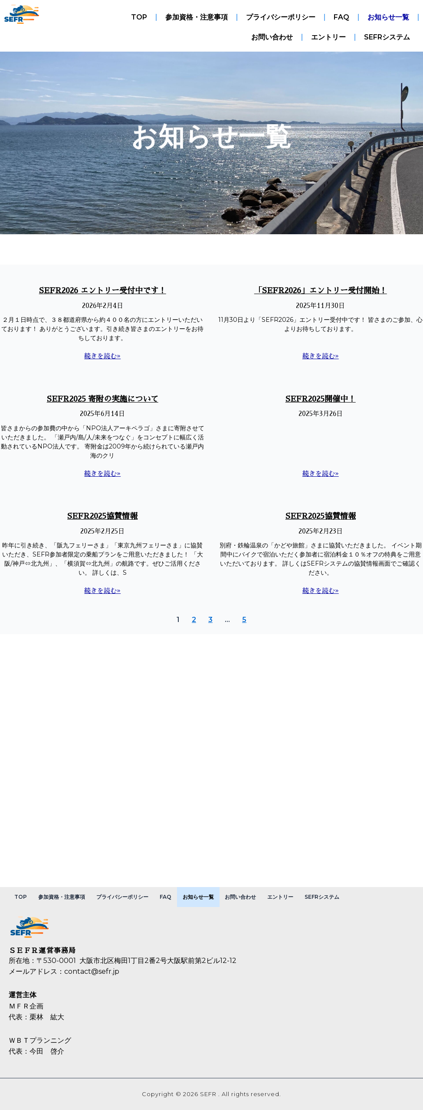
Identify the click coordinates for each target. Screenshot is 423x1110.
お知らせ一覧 (388, 17)
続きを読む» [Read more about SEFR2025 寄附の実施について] (102, 473)
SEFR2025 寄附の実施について (102, 399)
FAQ (341, 17)
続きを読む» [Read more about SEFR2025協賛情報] (102, 590)
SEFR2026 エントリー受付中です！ (102, 291)
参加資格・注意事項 (196, 17)
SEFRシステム (387, 37)
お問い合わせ (272, 37)
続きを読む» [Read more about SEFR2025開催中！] (320, 473)
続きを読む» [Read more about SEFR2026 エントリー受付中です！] (102, 356)
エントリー (328, 37)
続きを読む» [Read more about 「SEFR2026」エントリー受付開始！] (320, 356)
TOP (139, 17)
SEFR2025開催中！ (320, 399)
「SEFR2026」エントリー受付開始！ (320, 291)
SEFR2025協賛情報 (102, 516)
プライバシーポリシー (280, 17)
